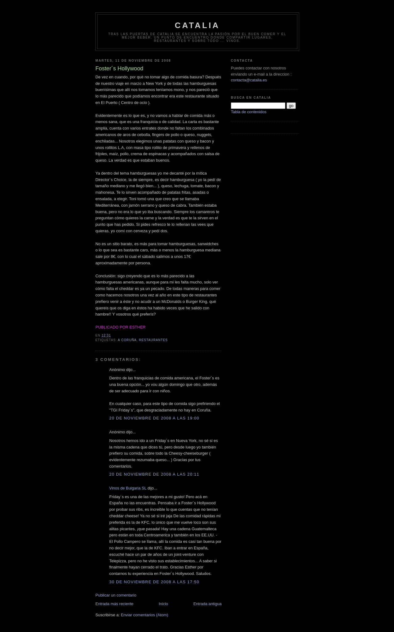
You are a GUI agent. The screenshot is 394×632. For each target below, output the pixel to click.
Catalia (197, 25)
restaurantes (153, 340)
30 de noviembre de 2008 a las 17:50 (154, 582)
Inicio (163, 603)
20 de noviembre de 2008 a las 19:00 (154, 418)
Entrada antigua (207, 603)
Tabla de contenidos (249, 111)
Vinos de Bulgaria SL (128, 488)
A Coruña (127, 340)
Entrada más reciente (114, 603)
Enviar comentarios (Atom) (144, 615)
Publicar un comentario (115, 595)
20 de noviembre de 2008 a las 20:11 (154, 474)
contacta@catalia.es (249, 80)
